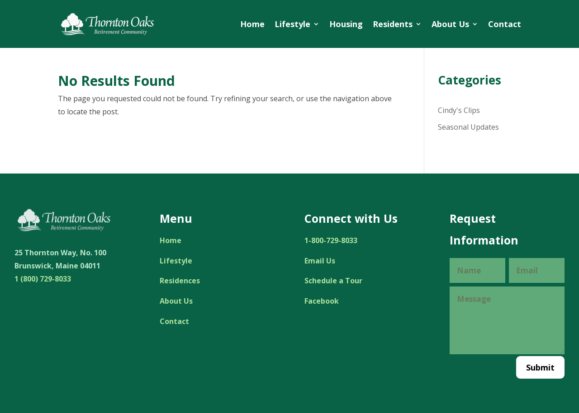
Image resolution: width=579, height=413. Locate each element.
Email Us (319, 261)
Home (252, 24)
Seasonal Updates (468, 127)
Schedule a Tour (333, 281)
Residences (180, 281)
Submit (540, 367)
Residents (393, 24)
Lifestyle (292, 24)
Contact (504, 24)
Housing (346, 24)
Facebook (321, 301)
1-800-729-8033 (330, 240)
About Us (450, 24)
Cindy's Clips (459, 110)
